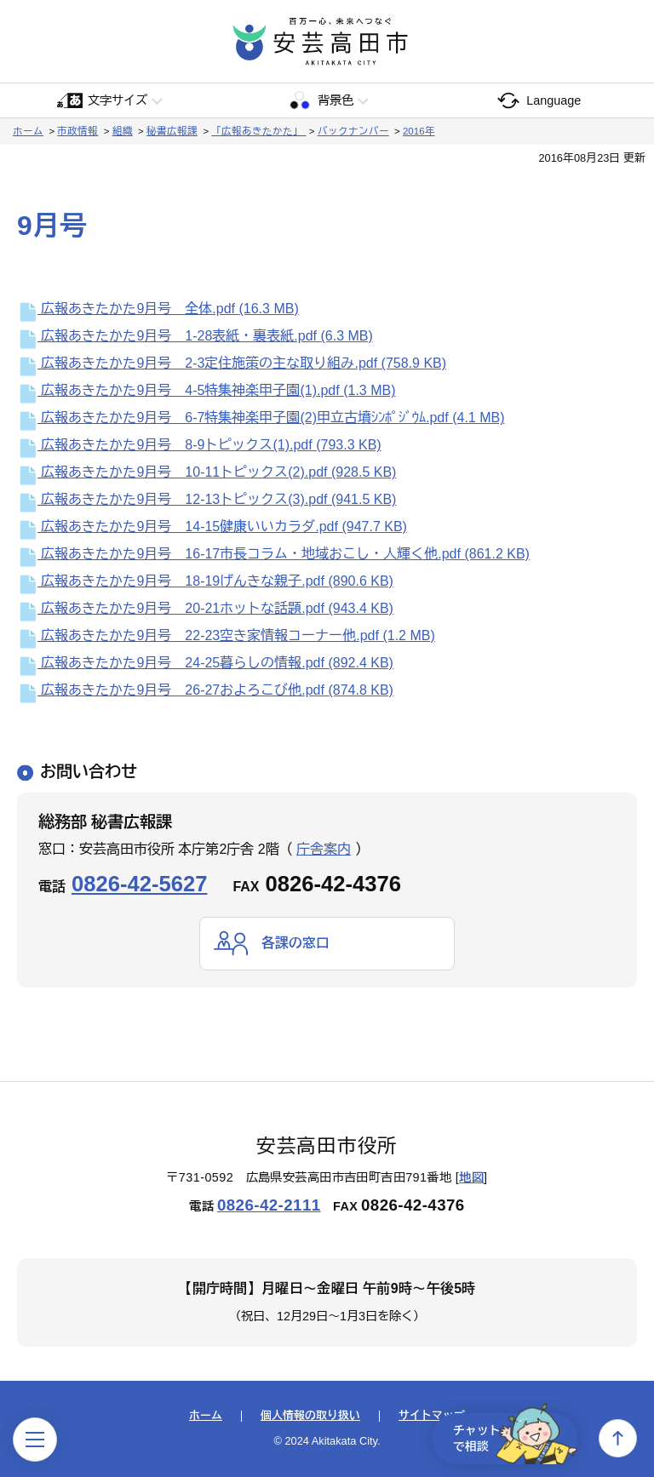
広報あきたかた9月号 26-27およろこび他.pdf (205, 690)
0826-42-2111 (269, 1205)
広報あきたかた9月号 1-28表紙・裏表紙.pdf (195, 336)
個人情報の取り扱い (310, 1417)
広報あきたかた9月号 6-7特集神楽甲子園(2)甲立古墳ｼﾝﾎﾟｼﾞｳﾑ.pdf (261, 417)
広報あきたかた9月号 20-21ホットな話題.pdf (205, 608)
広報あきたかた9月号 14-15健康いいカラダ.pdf (212, 526)
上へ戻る (618, 1438)
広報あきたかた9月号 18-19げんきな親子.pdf (205, 581)
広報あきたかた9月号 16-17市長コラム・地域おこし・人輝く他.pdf (273, 554)
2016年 (419, 131)
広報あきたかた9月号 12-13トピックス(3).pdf (206, 499)
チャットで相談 (512, 1437)
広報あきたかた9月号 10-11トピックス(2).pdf (206, 472)
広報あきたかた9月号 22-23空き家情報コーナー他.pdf (226, 635)
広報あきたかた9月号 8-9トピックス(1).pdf (199, 445)
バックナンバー (353, 131)
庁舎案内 (323, 849)
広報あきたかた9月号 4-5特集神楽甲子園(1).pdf (206, 390)
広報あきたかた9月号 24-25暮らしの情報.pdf (205, 662)
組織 (122, 131)
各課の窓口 (295, 943)
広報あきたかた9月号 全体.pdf (158, 308)
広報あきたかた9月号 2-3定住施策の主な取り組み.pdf (231, 363)
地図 (471, 1177)
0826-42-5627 (139, 884)
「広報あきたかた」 (258, 131)
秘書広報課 (172, 131)
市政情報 (77, 131)
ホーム (28, 131)
